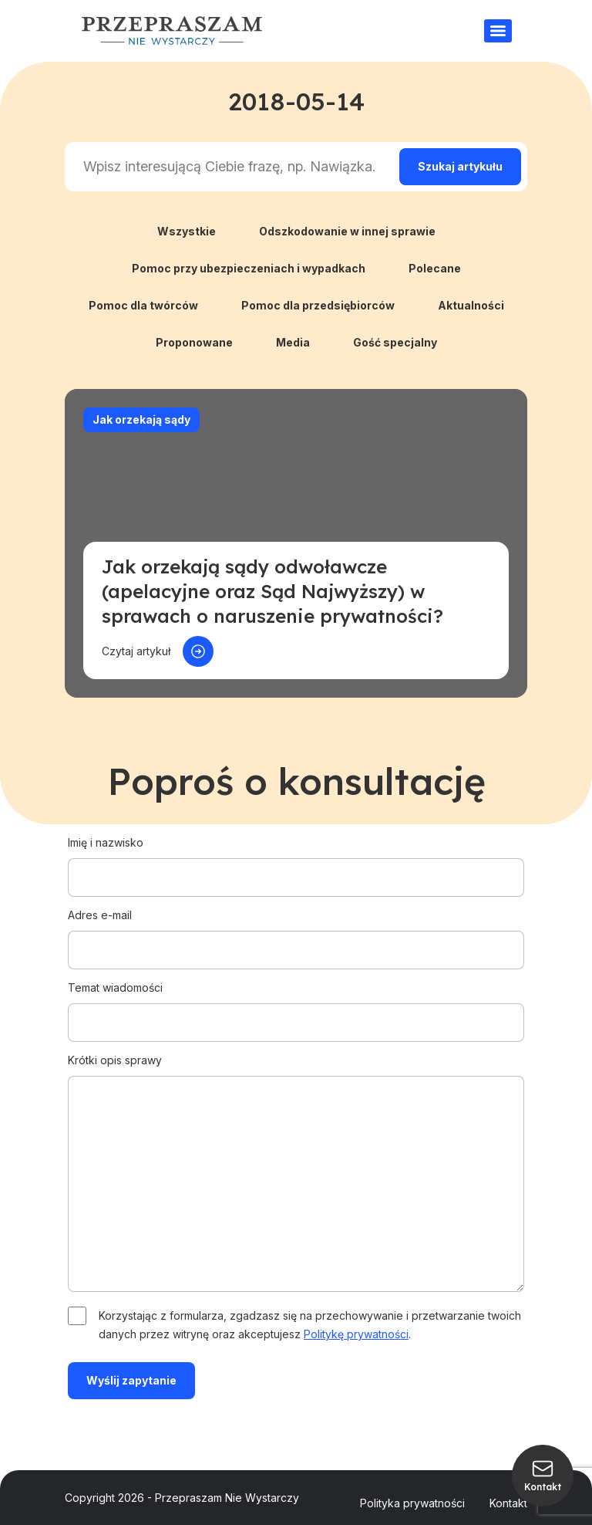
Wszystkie (186, 231)
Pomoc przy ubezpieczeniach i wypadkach (248, 268)
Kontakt (508, 1503)
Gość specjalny (395, 342)
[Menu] (498, 30)
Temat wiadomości (296, 1005)
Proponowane (194, 342)
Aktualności (471, 305)
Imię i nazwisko (296, 860)
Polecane (435, 268)
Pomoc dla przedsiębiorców (318, 305)
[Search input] (229, 166)
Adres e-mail (296, 932)
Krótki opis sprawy (296, 1173)
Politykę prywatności (356, 1334)
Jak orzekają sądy (141, 419)
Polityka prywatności (412, 1503)
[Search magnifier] (460, 166)
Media (293, 342)
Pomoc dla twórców (143, 305)
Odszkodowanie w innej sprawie (347, 231)
